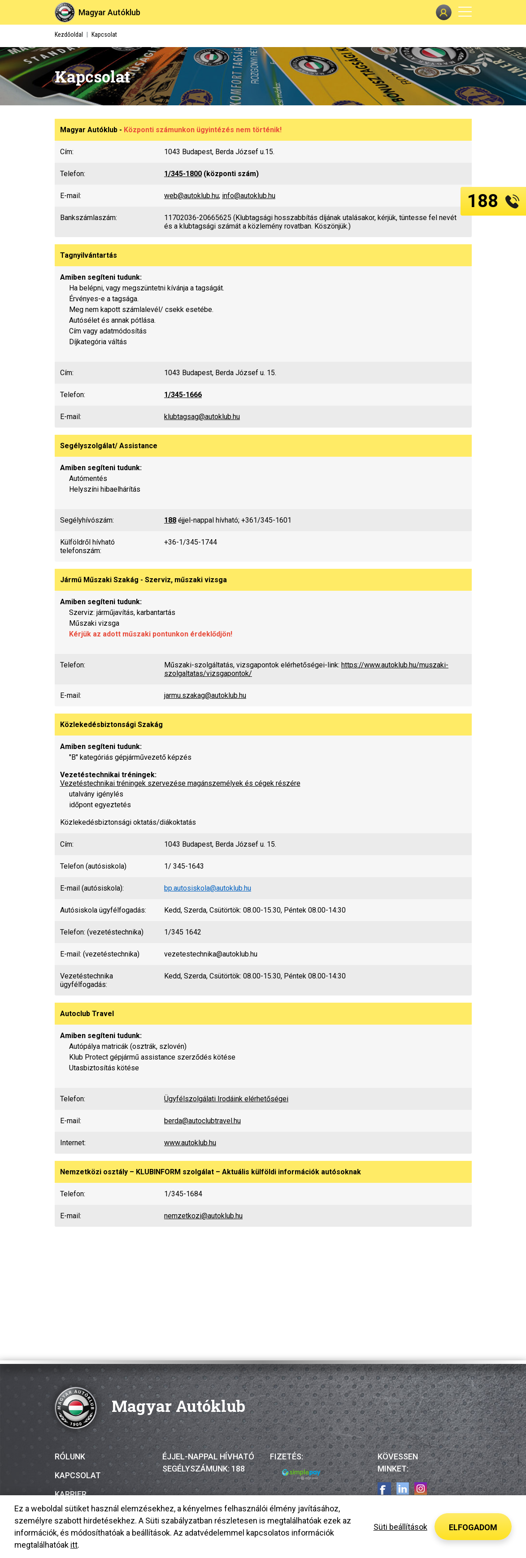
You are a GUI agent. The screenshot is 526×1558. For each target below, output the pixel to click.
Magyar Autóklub (109, 12)
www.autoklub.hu (190, 1142)
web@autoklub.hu (191, 195)
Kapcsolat (78, 1475)
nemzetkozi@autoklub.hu (203, 1216)
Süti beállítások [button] (400, 1527)
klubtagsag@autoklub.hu (202, 416)
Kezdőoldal (69, 34)
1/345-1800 (183, 173)
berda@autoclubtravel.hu (202, 1121)
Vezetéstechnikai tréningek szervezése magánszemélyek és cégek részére (180, 783)
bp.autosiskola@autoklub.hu (207, 888)
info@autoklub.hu (248, 195)
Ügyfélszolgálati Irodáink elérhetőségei (226, 1099)
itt (74, 1544)
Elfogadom (473, 1527)
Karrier (71, 1494)
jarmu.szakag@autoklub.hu (205, 695)
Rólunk (70, 1456)
